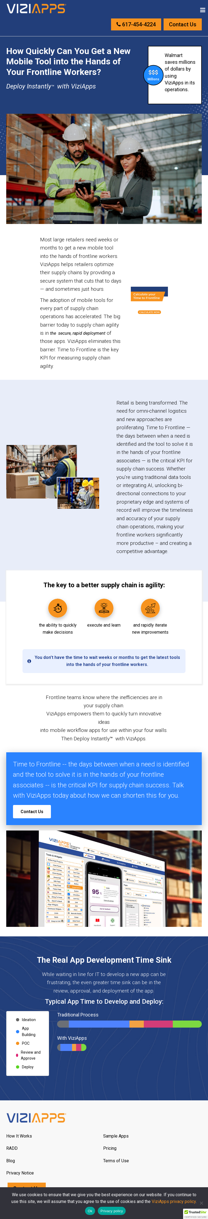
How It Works (19, 1136)
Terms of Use (116, 1160)
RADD (12, 1148)
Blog (10, 1160)
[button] (195, 1214)
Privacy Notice (20, 1173)
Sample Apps (116, 1136)
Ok (90, 1211)
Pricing (109, 1148)
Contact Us (182, 24)
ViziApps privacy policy (174, 1201)
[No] (201, 1203)
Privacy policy (111, 1211)
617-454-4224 (136, 24)
